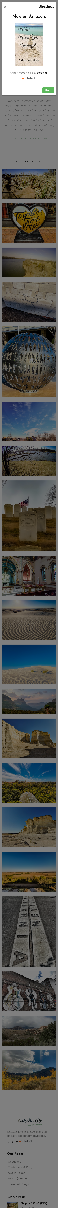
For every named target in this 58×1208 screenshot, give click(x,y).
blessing (42, 72)
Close (48, 90)
